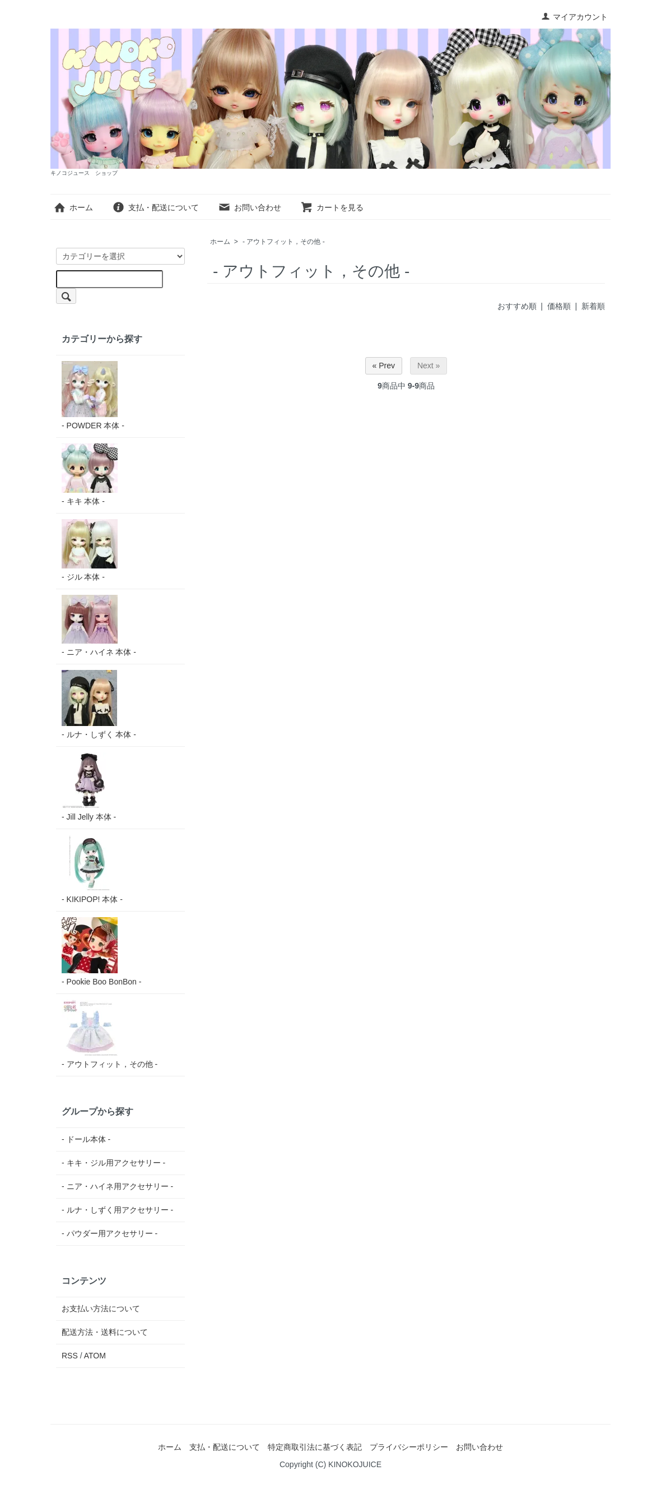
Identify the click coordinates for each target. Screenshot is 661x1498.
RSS (70, 1355)
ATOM (95, 1355)
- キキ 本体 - (90, 474)
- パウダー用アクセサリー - (109, 1233)
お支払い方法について (101, 1308)
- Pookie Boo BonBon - (101, 951)
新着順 (593, 306)
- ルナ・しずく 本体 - (99, 704)
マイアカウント (574, 16)
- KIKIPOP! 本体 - (92, 869)
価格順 (559, 306)
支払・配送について (155, 207)
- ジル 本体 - (90, 550)
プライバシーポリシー (409, 1446)
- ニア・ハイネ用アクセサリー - (117, 1186)
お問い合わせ (249, 207)
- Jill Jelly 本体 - (90, 786)
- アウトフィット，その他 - (284, 242)
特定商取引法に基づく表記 (315, 1446)
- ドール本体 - (86, 1139)
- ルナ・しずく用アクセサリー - (117, 1209)
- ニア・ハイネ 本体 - (99, 625)
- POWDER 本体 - (93, 395)
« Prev (384, 365)
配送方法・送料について (105, 1332)
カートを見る (332, 207)
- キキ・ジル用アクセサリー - (113, 1162)
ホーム (73, 207)
